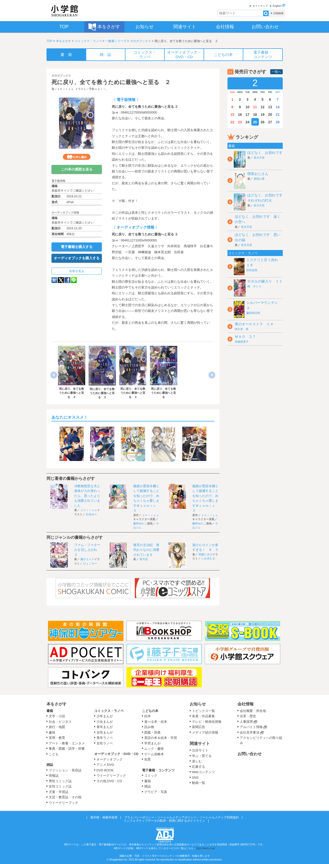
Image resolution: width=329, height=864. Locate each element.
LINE (74, 280)
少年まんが (105, 716)
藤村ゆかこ (140, 523)
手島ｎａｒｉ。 (98, 88)
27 (270, 122)
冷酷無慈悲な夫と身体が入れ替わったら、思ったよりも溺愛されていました (87, 496)
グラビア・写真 (155, 792)
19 (263, 115)
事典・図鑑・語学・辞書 (67, 748)
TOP (49, 41)
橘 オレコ (254, 286)
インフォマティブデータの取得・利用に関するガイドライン (164, 820)
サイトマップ (260, 6)
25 (255, 122)
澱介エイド (87, 559)
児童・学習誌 (58, 792)
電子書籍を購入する (76, 247)
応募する (198, 767)
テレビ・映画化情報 (206, 722)
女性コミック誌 (60, 786)
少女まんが (105, 722)
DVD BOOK (105, 770)
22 (232, 122)
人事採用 (246, 722)
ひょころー (90, 563)
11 (255, 107)
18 (255, 115)
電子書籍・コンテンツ (158, 770)
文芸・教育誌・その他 (65, 797)
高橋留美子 (242, 341)
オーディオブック (110, 759)
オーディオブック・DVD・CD (116, 754)
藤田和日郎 (253, 312)
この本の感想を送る (76, 169)
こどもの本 (150, 711)
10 (248, 107)
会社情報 (246, 704)
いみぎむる (208, 558)
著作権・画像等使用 (103, 817)
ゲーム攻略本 (154, 754)
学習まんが (154, 743)
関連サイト (200, 743)
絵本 (147, 716)
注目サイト (200, 750)
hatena (54, 280)
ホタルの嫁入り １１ (265, 281)
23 (240, 122)
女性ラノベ (105, 743)
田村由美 (251, 270)
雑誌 (49, 765)
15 (232, 115)
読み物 (149, 727)
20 (270, 115)
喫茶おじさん (257, 174)
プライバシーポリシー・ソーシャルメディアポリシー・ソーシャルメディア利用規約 (181, 817)
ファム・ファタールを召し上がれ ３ (87, 550)
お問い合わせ (250, 754)
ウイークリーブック (63, 803)
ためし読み (76, 157)
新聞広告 (198, 727)
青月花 (143, 559)
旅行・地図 (57, 727)
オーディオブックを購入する (77, 258)
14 (278, 107)
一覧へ (276, 72)
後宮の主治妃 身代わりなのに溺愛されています (146, 550)
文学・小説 (57, 716)
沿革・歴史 (248, 716)
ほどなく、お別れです (265, 153)
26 (263, 122)
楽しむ (197, 761)
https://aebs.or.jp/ (205, 848)
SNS (195, 777)
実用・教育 (57, 738)
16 (240, 115)
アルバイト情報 (251, 727)
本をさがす (63, 41)
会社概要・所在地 (253, 711)
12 (263, 107)
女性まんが (105, 732)
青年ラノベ (105, 738)
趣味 (52, 732)
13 (270, 107)
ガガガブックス (140, 41)
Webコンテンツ (203, 772)
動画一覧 (198, 783)
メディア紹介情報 (205, 732)
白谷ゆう (91, 514)
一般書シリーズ (115, 41)
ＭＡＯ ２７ (245, 337)
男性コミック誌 (60, 781)
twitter (61, 280)
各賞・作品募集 (203, 716)
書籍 (49, 711)
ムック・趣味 (154, 748)
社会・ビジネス (60, 722)
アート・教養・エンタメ (67, 743)
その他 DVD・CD (109, 781)
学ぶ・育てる (202, 756)
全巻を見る (76, 271)
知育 (147, 759)
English (279, 6)
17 (248, 115)
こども (54, 754)
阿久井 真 (242, 329)
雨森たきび (205, 554)
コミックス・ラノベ (88, 41)
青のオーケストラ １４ (254, 324)
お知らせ (198, 704)
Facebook (67, 280)
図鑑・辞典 (152, 732)
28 (278, 122)
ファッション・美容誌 (65, 770)
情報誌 (54, 775)
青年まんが (105, 727)
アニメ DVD (105, 765)
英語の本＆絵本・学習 (160, 738)
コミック (150, 775)
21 (278, 115)
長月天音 (259, 157)
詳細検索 (278, 13)
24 (248, 122)
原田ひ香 (259, 178)
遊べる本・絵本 (155, 722)
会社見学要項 (249, 732)
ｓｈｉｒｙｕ (65, 88)
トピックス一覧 (203, 711)
